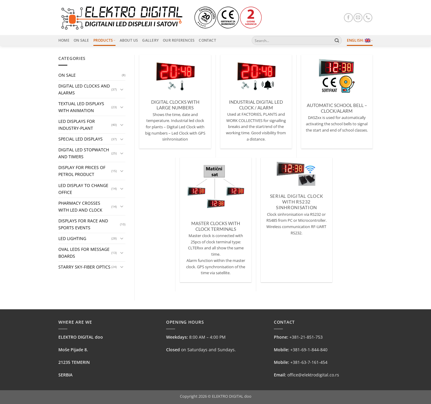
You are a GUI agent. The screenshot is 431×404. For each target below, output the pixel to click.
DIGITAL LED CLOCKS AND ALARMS (84, 89)
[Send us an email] (357, 17)
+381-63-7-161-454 (308, 362)
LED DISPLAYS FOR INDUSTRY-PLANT (76, 124)
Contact (207, 40)
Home (63, 40)
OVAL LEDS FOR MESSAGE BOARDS (84, 252)
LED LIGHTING (72, 238)
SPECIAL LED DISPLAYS (80, 139)
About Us (129, 40)
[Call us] (367, 17)
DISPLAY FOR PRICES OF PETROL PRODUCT (81, 171)
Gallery (150, 40)
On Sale (81, 40)
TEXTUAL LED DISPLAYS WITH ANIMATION (81, 107)
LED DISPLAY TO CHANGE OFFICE (83, 189)
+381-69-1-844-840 (308, 349)
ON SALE (67, 75)
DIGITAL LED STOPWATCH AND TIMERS (83, 153)
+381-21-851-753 (306, 337)
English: (360, 40)
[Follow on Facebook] (348, 17)
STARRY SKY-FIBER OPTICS (84, 267)
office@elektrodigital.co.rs (313, 375)
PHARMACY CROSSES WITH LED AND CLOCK (80, 206)
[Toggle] (121, 89)
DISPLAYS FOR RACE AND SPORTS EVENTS (83, 224)
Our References (179, 40)
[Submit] (337, 40)
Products (104, 40)
